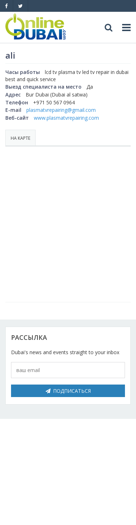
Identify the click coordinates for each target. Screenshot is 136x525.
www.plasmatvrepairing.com (66, 117)
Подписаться (68, 390)
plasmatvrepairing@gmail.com (61, 110)
